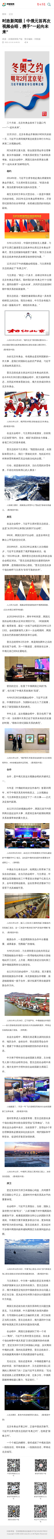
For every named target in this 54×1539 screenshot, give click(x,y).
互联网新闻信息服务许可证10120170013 (31, 1531)
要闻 (4, 14)
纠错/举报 (10, 1531)
